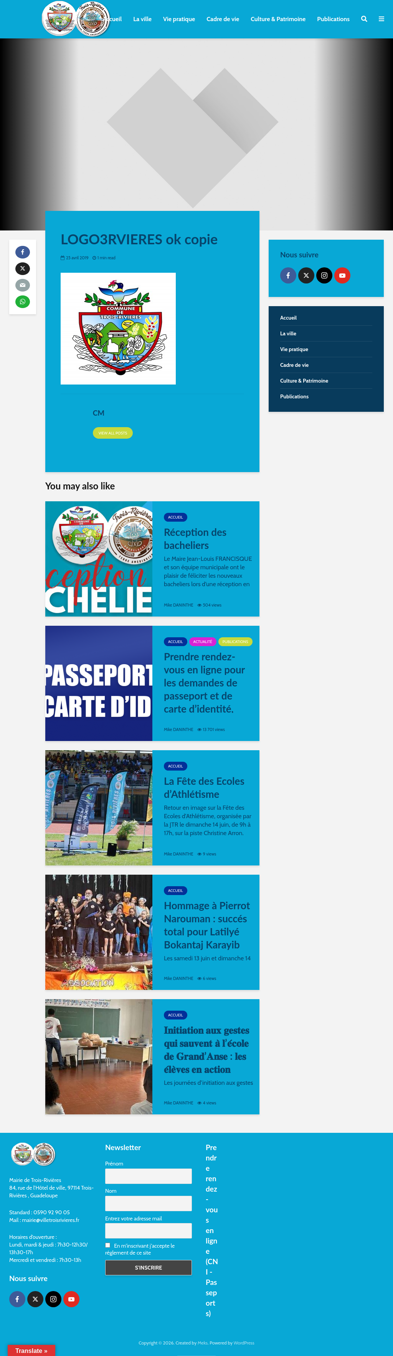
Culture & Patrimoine (278, 19)
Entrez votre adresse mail (133, 1218)
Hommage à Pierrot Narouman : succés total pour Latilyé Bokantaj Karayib (207, 925)
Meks (203, 1343)
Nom (111, 1190)
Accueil (112, 19)
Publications (333, 19)
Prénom (114, 1163)
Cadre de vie (222, 19)
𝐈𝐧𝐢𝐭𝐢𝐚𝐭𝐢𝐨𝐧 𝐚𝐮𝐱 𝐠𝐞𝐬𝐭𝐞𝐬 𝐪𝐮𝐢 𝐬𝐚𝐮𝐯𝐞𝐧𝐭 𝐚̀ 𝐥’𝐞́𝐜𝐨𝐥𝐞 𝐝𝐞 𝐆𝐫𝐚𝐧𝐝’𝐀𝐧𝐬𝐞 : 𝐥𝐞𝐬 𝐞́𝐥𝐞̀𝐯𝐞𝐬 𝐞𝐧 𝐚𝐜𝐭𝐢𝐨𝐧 (206, 1049)
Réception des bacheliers (195, 538)
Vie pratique (179, 19)
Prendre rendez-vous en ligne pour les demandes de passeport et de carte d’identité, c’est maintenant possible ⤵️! (204, 695)
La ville (142, 19)
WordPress (244, 1343)
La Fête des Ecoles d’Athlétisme (204, 787)
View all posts (113, 433)
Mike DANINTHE (178, 605)
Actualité (202, 641)
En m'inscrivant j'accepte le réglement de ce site (140, 1249)
